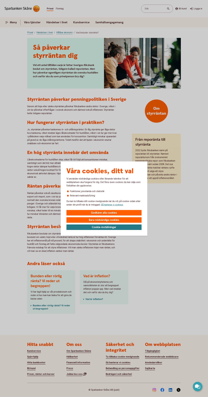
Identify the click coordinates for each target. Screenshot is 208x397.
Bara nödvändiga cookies (104, 220)
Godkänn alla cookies (104, 213)
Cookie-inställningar (104, 227)
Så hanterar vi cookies (112, 204)
